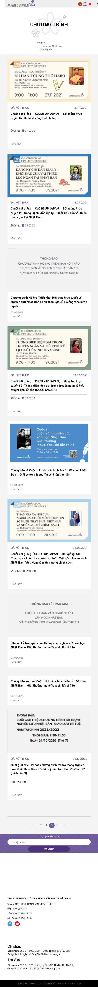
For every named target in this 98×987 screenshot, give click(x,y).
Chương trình (45, 49)
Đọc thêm (16, 143)
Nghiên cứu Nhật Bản (50, 46)
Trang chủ (41, 43)
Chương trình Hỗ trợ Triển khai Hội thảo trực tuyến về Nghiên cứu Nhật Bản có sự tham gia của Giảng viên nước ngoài (49, 302)
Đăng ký (49, 849)
